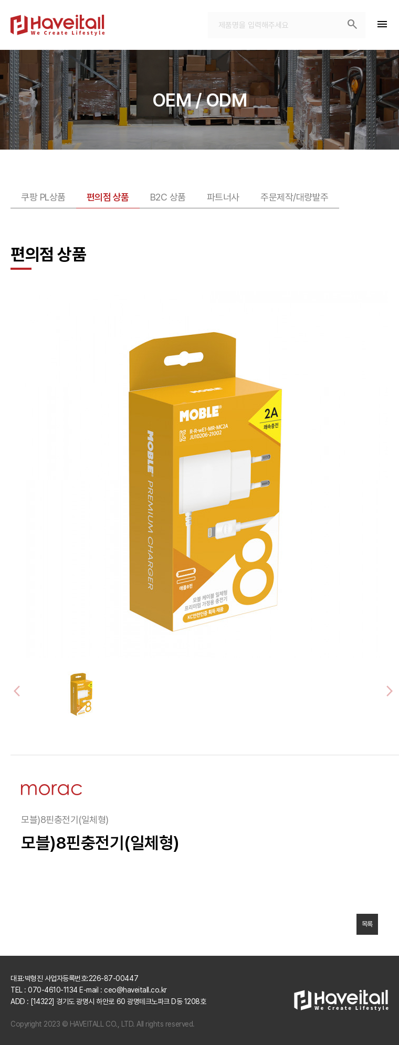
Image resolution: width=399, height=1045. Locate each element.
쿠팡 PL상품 (43, 197)
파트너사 (223, 197)
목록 (367, 924)
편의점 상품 (108, 197)
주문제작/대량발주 (294, 197)
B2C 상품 (168, 197)
